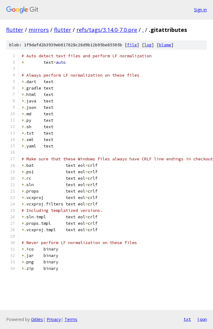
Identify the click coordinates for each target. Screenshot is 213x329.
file (132, 45)
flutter (14, 29)
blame (165, 45)
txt (187, 319)
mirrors (39, 29)
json (202, 319)
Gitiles (37, 319)
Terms (70, 319)
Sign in (200, 10)
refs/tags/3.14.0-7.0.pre (106, 29)
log (148, 45)
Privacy (54, 319)
